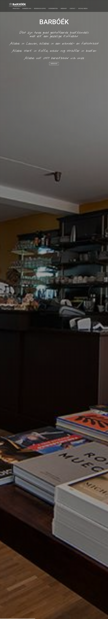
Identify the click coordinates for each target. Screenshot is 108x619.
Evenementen (53, 8)
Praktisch (16, 8)
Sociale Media (83, 8)
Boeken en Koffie (40, 8)
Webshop (64, 8)
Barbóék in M (26, 8)
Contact (72, 8)
